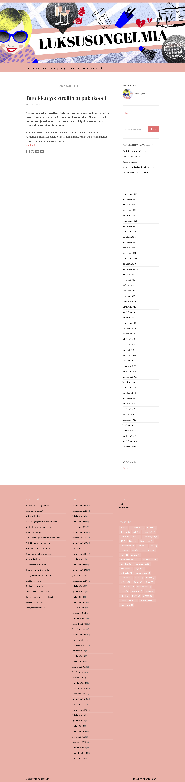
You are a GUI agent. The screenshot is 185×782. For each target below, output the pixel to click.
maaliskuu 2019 (130, 376)
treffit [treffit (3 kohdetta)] (136, 596)
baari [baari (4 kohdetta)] (124, 527)
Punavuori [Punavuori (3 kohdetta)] (126, 578)
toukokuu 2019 (129, 366)
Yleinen (126, 468)
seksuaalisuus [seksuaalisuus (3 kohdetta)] (144, 587)
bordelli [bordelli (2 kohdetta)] (151, 527)
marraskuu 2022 (130, 226)
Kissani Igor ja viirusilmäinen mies (138, 167)
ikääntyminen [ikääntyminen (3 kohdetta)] (127, 546)
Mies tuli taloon (33, 559)
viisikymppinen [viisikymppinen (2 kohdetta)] (147, 600)
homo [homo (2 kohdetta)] (136, 536)
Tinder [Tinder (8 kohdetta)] (125, 596)
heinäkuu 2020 (129, 290)
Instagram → (125, 507)
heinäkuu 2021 (129, 253)
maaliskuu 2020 (130, 312)
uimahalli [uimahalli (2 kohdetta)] (147, 596)
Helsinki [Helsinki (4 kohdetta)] (125, 536)
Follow (125, 112)
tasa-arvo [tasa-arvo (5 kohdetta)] (137, 591)
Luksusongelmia (40, 779)
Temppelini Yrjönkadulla (37, 570)
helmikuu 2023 (129, 215)
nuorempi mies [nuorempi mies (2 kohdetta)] (142, 564)
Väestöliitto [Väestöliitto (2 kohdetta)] (127, 605)
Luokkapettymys (33, 580)
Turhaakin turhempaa (36, 586)
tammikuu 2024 (130, 193)
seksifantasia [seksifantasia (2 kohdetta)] (127, 587)
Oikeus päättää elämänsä (37, 591)
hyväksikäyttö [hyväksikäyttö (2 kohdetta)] (150, 536)
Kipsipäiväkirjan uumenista (38, 575)
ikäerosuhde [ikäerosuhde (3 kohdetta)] (146, 541)
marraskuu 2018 (130, 398)
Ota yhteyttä (92, 68)
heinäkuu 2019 (129, 355)
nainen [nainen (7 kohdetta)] (135, 555)
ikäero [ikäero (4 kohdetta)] (133, 541)
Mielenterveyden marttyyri (135, 172)
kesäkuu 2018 (129, 425)
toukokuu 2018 (129, 430)
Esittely (49, 68)
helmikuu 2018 (129, 446)
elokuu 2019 (128, 349)
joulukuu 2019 (129, 328)
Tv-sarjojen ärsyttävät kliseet (39, 596)
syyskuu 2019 (129, 344)
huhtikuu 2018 (129, 436)
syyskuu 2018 (129, 409)
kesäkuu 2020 (129, 296)
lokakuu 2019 (129, 339)
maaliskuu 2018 (130, 441)
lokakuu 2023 (129, 204)
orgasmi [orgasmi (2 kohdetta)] (139, 568)
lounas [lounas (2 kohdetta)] (124, 550)
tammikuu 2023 (130, 220)
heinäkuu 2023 (129, 210)
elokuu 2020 (128, 285)
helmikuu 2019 (129, 382)
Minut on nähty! (33, 532)
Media (75, 68)
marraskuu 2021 (130, 242)
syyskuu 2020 (129, 279)
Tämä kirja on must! (35, 602)
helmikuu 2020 (129, 317)
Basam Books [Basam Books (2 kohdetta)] (137, 527)
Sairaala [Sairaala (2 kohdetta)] (138, 582)
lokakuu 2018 (129, 403)
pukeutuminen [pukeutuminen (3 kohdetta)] (143, 573)
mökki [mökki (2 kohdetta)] (124, 555)
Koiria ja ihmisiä (130, 161)
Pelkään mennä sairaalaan (38, 543)
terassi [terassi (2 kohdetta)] (149, 591)
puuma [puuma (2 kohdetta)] (139, 578)
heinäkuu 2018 (129, 419)
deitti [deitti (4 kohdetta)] (136, 532)
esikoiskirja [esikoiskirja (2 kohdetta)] (149, 532)
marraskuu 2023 (130, 199)
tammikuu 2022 (130, 231)
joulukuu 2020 (129, 263)
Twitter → (124, 504)
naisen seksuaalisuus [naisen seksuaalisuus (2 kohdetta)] (130, 559)
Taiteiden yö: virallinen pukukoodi (68, 97)
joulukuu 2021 (129, 236)
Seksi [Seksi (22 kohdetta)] (150, 582)
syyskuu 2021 (129, 247)
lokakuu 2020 (129, 274)
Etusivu (33, 68)
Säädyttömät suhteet (35, 607)
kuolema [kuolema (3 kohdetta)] (141, 546)
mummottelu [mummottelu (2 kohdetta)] (148, 550)
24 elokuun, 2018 (35, 104)
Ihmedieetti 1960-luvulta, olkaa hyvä (43, 537)
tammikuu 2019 (130, 387)
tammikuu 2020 (130, 323)
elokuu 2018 (128, 414)
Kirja (63, 68)
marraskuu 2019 (130, 333)
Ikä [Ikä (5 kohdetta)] (123, 541)
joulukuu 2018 (129, 392)
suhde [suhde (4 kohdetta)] (124, 591)
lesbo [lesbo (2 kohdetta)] (153, 546)
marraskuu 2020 (130, 269)
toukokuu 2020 (129, 301)
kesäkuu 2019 (129, 360)
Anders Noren (150, 779)
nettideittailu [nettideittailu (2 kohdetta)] (149, 559)
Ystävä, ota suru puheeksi (134, 151)
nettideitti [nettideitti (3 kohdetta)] (126, 564)
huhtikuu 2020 (129, 306)
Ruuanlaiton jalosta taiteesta (39, 553)
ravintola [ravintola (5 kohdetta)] (125, 582)
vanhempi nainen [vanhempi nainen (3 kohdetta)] (129, 600)
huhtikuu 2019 (129, 371)
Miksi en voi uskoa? (131, 156)
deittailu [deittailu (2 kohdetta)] (125, 532)
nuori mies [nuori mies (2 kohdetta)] (126, 568)
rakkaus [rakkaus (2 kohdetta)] (150, 578)
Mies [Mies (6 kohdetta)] (135, 550)
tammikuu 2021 (130, 258)
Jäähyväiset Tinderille (36, 564)
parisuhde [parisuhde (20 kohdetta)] (126, 573)
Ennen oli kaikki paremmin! (38, 548)
